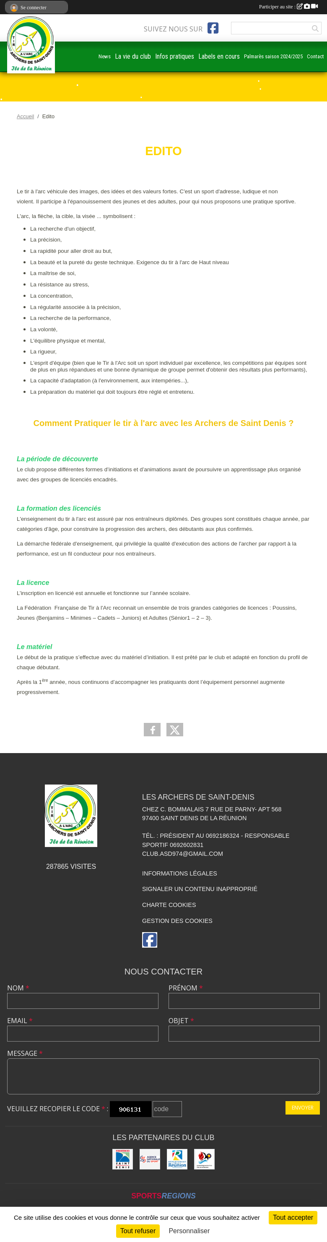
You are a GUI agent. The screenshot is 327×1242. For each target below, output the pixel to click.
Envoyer (303, 1107)
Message (25, 1053)
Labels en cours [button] (219, 56)
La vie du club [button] (133, 56)
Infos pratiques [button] (174, 56)
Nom (18, 988)
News (105, 56)
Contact (315, 56)
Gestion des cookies (177, 920)
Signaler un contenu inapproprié (199, 889)
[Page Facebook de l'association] (213, 28)
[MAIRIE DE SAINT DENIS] (122, 1159)
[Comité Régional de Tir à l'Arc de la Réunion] (204, 1159)
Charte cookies (169, 905)
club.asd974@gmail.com (182, 853)
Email (20, 1020)
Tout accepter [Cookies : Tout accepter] (293, 1217)
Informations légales (179, 873)
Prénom (186, 988)
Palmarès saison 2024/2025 (273, 56)
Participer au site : (288, 7)
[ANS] (150, 1159)
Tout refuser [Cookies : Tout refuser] (138, 1230)
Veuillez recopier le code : (57, 1108)
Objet (181, 1020)
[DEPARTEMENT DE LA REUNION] (177, 1159)
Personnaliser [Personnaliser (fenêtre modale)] (189, 1230)
